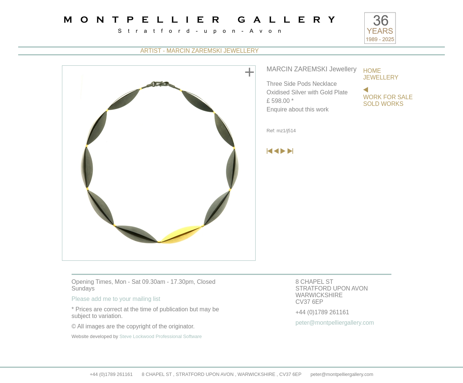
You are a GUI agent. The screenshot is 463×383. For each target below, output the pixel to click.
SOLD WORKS (383, 104)
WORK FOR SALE (388, 97)
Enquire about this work (298, 109)
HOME (372, 71)
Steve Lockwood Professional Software (160, 336)
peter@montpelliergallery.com (342, 374)
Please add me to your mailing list (116, 299)
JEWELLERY (380, 77)
